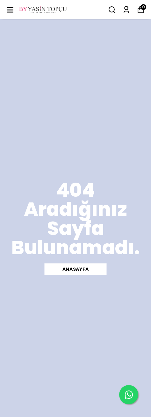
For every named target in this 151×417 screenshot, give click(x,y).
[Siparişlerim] (126, 10)
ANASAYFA (75, 269)
